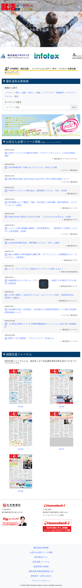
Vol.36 (20, 491)
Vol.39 (61, 407)
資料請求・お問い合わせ (41, 576)
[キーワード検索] (38, 107)
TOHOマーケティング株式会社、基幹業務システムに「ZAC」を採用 (36, 191)
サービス (70, 93)
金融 (38, 93)
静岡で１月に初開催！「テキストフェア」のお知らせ (29, 338)
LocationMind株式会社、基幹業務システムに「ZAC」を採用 (32, 243)
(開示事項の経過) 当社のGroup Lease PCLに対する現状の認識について (37, 179)
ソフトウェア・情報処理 (53, 93)
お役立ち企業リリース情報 (41, 552)
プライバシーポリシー (41, 581)
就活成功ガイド (41, 557)
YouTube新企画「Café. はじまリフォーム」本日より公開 (31, 167)
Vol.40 (20, 407)
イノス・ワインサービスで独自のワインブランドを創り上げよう (34, 269)
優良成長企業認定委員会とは (41, 571)
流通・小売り (27, 93)
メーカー (9, 93)
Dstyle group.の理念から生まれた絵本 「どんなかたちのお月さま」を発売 (38, 217)
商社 (17, 93)
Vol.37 (61, 449)
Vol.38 (20, 449)
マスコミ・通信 (11, 96)
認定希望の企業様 (41, 567)
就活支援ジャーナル (41, 562)
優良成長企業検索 (41, 548)
